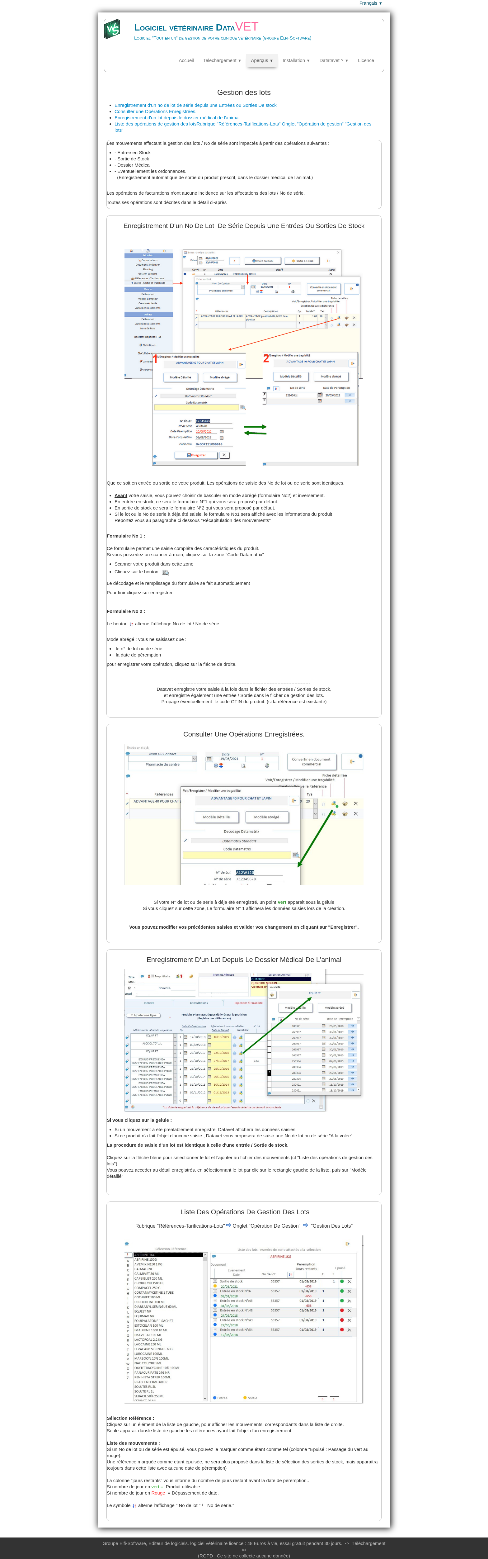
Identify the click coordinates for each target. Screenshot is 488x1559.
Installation (296, 60)
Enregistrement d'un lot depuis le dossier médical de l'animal (177, 117)
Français (370, 3)
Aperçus (262, 60)
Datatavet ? (334, 60)
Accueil (186, 60)
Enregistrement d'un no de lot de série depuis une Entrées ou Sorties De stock (196, 105)
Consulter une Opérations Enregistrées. (155, 111)
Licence (366, 60)
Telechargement (222, 60)
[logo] (215, 36)
